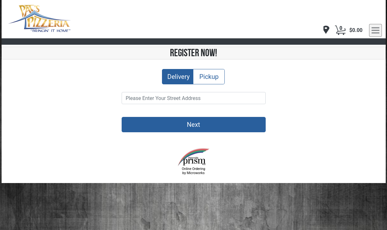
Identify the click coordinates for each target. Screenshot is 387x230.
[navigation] (324, 30)
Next (193, 124)
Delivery (178, 76)
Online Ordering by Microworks (193, 171)
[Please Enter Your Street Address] (194, 98)
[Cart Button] (340, 30)
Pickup (209, 76)
